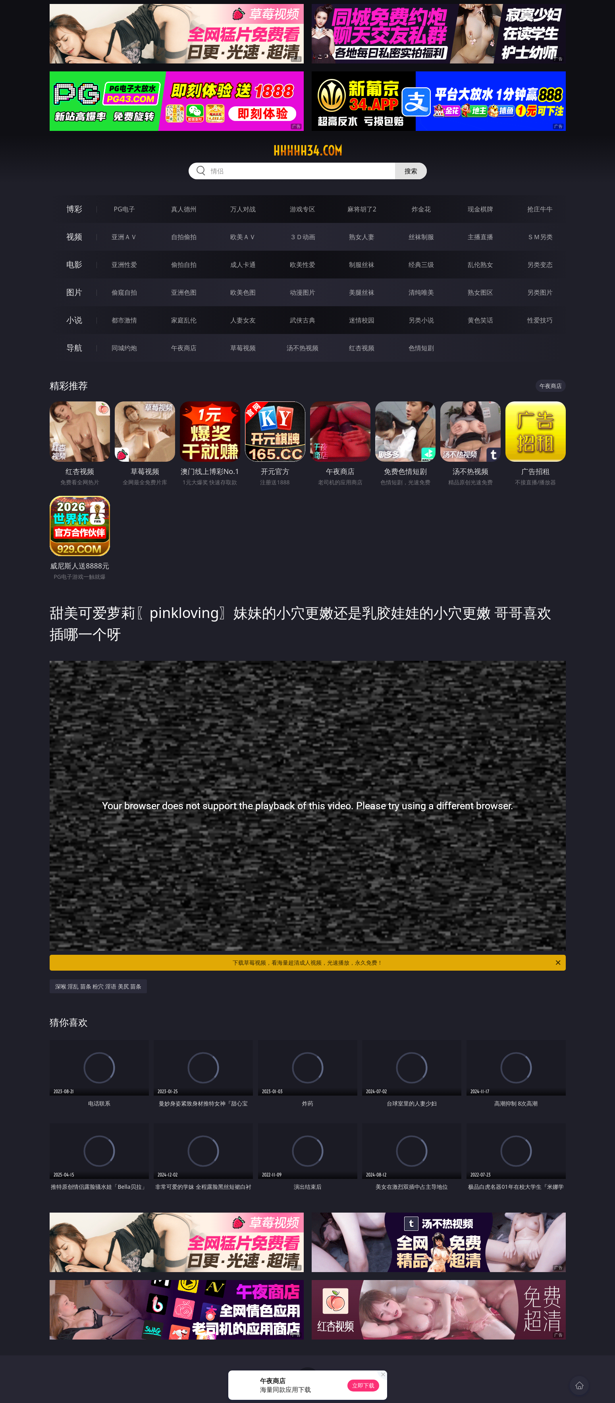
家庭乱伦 (184, 320)
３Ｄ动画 (302, 236)
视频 (74, 236)
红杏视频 (361, 348)
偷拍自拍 (184, 264)
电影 (74, 264)
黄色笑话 (480, 320)
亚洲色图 (184, 292)
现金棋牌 (480, 209)
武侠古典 (302, 320)
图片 (74, 292)
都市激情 (124, 320)
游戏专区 (302, 209)
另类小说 (421, 320)
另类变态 (540, 264)
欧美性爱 (302, 264)
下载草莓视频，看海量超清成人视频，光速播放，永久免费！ (397, 962)
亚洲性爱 (124, 264)
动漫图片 (302, 292)
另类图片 (540, 292)
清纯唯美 (421, 292)
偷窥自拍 (124, 292)
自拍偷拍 (184, 236)
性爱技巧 (540, 320)
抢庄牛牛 (540, 209)
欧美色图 (243, 292)
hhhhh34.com (307, 151)
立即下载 (363, 1385)
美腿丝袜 (361, 292)
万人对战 (243, 209)
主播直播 (480, 236)
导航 (74, 347)
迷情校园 (361, 320)
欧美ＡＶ (243, 236)
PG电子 (124, 209)
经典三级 (421, 264)
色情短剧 (421, 348)
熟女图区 (480, 292)
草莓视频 (243, 348)
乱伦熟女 (480, 264)
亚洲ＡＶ (124, 236)
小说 (74, 320)
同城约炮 (124, 348)
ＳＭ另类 (540, 236)
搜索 (411, 171)
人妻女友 (243, 320)
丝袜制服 (421, 236)
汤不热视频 (302, 348)
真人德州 (184, 209)
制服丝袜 (361, 264)
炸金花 (421, 209)
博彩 (74, 208)
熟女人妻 (361, 236)
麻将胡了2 (361, 209)
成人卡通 (243, 264)
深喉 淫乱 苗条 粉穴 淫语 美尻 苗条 (98, 986)
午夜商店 (184, 348)
